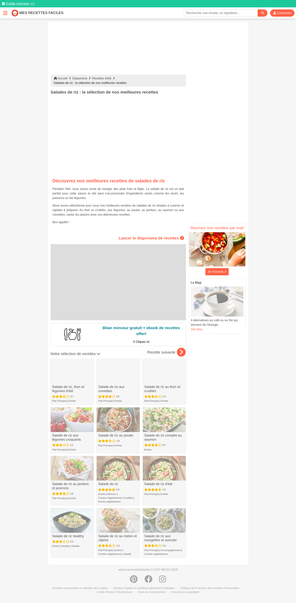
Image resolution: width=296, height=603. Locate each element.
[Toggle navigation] (5, 13)
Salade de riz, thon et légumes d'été (68, 389)
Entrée (72, 400)
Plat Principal (59, 400)
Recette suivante (166, 352)
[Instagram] (162, 581)
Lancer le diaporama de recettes (151, 238)
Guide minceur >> (20, 3)
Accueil (61, 78)
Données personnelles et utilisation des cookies (80, 588)
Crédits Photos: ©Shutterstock (114, 592)
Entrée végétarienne (109, 501)
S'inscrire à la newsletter (185, 592)
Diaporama (79, 78)
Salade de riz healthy (68, 536)
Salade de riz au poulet (115, 435)
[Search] (262, 13)
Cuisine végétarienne (110, 497)
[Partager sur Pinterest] (134, 581)
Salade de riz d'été (158, 484)
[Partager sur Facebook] (148, 581)
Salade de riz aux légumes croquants (66, 437)
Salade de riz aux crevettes (111, 389)
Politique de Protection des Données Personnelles (209, 588)
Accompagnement (171, 550)
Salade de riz (108, 484)
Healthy (65, 546)
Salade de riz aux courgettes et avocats (160, 538)
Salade (75, 546)
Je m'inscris (217, 271)
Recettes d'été (101, 78)
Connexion (282, 13)
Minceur (111, 494)
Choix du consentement (151, 592)
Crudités (128, 497)
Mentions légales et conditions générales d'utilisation (144, 588)
